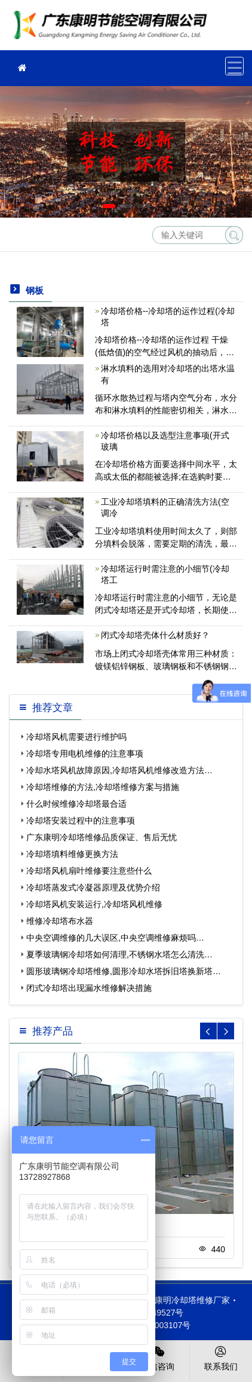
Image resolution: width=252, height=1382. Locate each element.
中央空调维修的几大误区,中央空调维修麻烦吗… (115, 937)
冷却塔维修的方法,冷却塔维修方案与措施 (102, 787)
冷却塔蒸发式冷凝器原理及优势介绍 (93, 887)
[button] (109, 206)
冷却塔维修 (113, 29)
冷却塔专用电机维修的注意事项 (84, 753)
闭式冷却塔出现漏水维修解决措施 (89, 988)
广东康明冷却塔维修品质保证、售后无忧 (101, 837)
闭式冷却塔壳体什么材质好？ (155, 635)
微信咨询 (158, 1357)
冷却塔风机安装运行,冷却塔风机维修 (94, 904)
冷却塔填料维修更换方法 (72, 854)
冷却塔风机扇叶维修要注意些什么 (89, 870)
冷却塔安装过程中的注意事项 (80, 820)
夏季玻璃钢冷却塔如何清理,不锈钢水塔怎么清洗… (119, 954)
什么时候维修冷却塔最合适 (76, 804)
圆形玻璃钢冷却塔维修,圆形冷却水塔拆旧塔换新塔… (123, 971)
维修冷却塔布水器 (59, 921)
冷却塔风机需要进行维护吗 (76, 737)
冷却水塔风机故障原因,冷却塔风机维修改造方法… (119, 770)
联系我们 (221, 1357)
